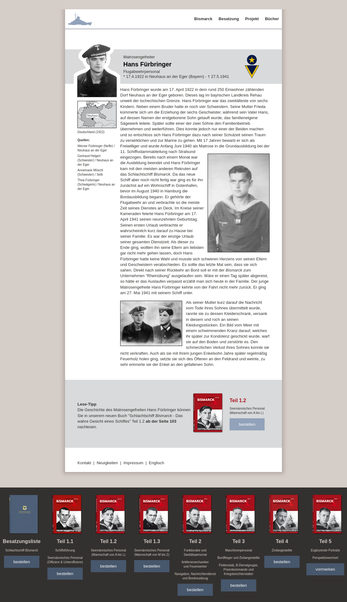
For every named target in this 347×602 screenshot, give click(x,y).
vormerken (325, 569)
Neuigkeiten (107, 462)
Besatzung (228, 18)
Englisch (156, 462)
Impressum (133, 462)
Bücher (272, 18)
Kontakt (84, 462)
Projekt (252, 18)
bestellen (247, 424)
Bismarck (203, 18)
